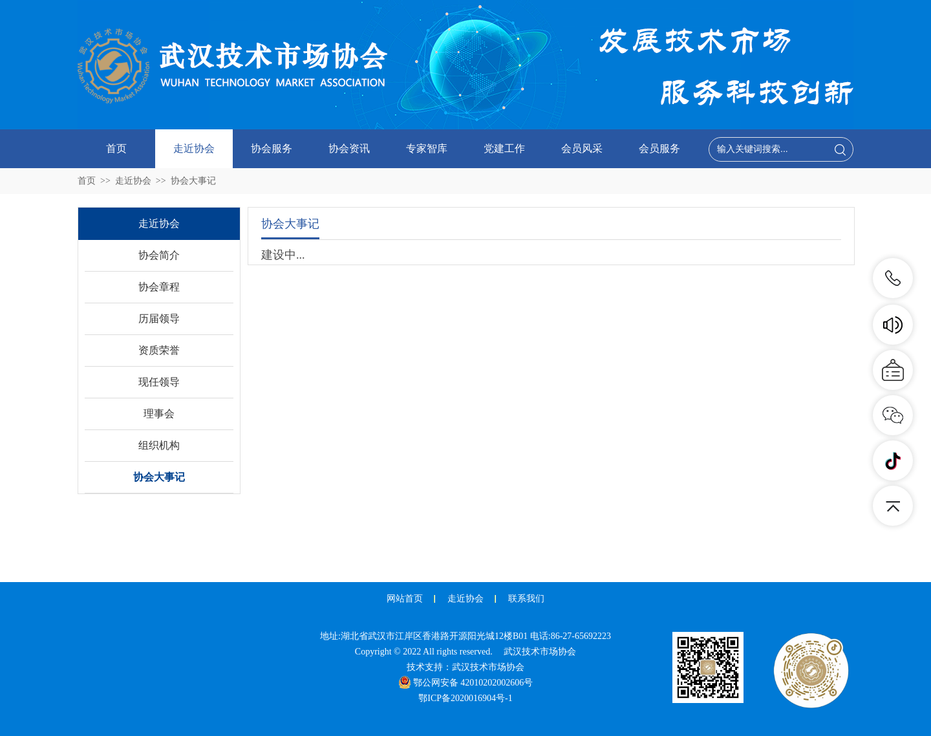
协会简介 (159, 255)
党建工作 (504, 148)
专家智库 (426, 148)
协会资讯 (349, 148)
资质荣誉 (159, 350)
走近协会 (194, 148)
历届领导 (159, 318)
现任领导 (159, 381)
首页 (116, 148)
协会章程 (159, 286)
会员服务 (659, 148)
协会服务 (271, 148)
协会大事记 (193, 181)
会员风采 (582, 148)
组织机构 (159, 445)
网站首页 (405, 598)
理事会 (159, 413)
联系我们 (526, 598)
